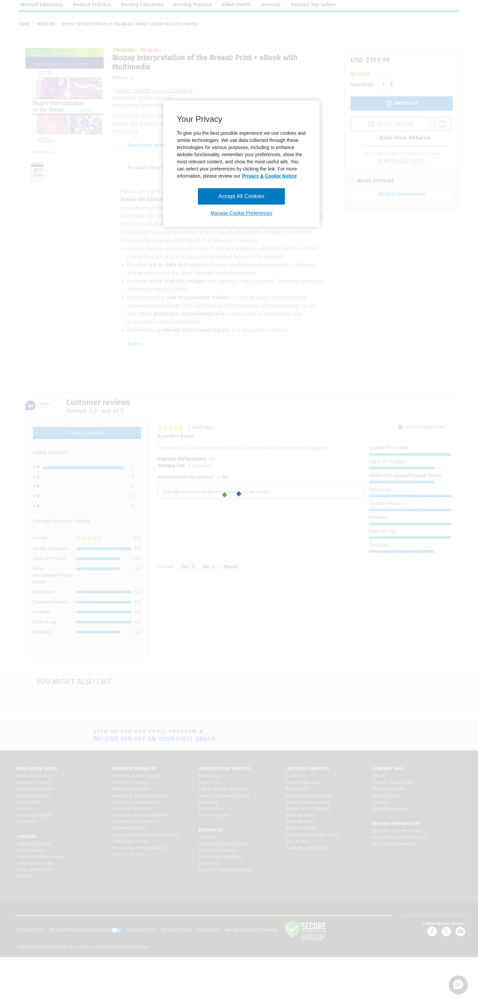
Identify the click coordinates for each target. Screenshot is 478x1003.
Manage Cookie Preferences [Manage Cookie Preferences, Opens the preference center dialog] (241, 213)
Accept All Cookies (241, 196)
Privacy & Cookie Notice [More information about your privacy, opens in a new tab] (269, 176)
